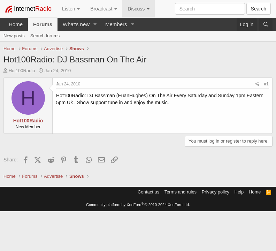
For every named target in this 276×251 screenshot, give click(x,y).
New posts (14, 35)
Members (116, 24)
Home (16, 24)
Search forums (45, 35)
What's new (76, 24)
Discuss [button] (139, 9)
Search (258, 9)
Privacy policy (215, 192)
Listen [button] (71, 9)
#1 (266, 84)
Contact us (148, 192)
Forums (42, 24)
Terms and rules (180, 192)
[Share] (257, 84)
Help (239, 192)
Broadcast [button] (103, 9)
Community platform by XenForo (138, 205)
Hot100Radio (22, 70)
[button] (95, 24)
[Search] (266, 24)
